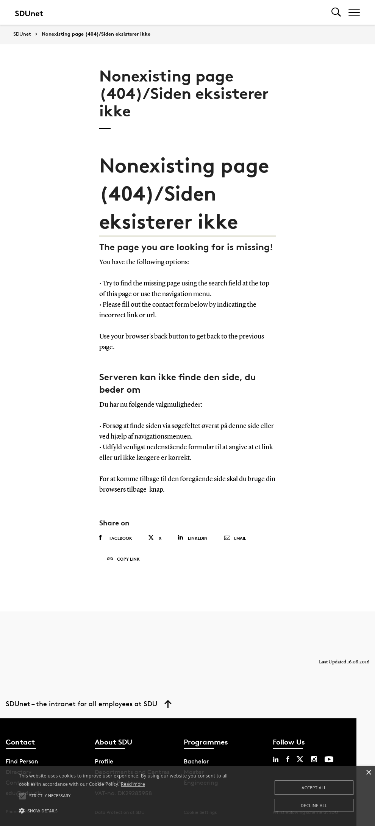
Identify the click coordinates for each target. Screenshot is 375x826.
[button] (128, 811)
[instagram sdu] (314, 759)
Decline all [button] (314, 805)
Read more (133, 784)
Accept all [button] (314, 787)
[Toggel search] (336, 12)
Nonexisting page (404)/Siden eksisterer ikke (96, 34)
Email (235, 538)
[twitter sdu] (300, 759)
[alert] (187, 796)
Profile (104, 761)
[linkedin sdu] (276, 759)
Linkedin (193, 537)
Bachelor (196, 761)
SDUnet (22, 33)
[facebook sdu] (287, 759)
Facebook (115, 538)
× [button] (368, 773)
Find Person (22, 761)
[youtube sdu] (329, 759)
